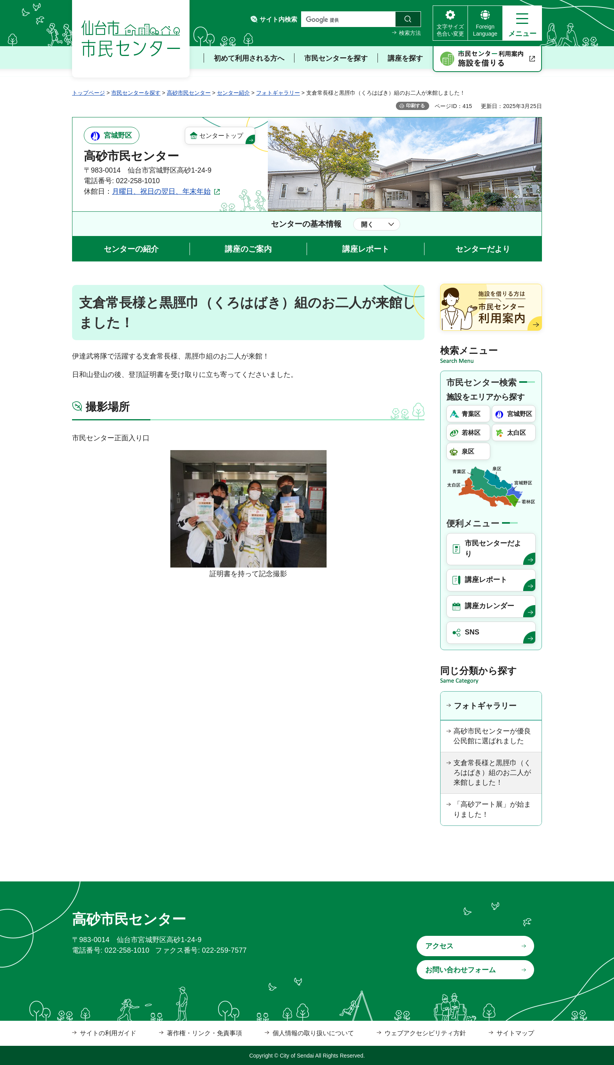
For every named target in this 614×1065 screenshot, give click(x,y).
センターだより (482, 249)
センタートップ (221, 135)
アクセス (439, 946)
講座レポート (365, 249)
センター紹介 (233, 93)
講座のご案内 (248, 249)
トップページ (88, 93)
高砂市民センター (189, 93)
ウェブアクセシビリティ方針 (425, 1033)
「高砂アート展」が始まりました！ (492, 809)
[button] (522, 23)
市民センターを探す (136, 93)
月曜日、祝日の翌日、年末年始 (161, 191)
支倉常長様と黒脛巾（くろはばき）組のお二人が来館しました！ (492, 772)
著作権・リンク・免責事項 (204, 1033)
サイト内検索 (278, 19)
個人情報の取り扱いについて (313, 1033)
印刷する (415, 105)
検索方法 (410, 33)
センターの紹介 (131, 249)
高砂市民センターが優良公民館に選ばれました (492, 736)
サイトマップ (515, 1033)
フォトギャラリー (278, 93)
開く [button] (367, 224)
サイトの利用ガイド (108, 1033)
